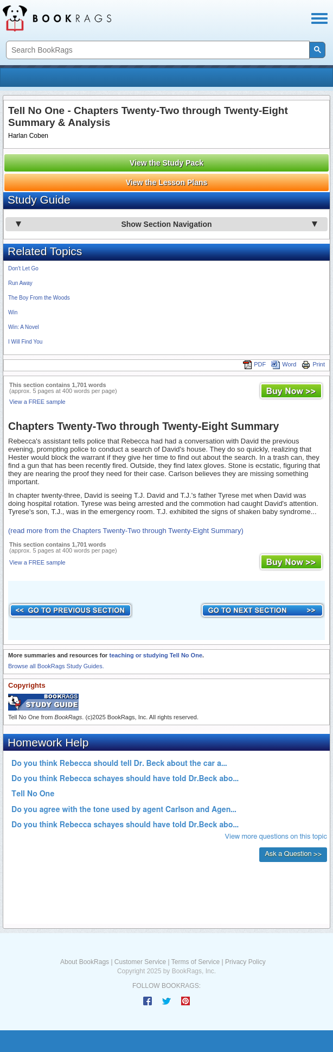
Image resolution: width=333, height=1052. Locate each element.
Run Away (20, 283)
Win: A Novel (23, 327)
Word (283, 364)
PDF (254, 364)
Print (313, 364)
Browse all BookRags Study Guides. (56, 666)
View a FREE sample (37, 401)
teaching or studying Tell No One (155, 655)
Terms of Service (195, 962)
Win (12, 312)
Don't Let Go (23, 268)
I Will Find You (25, 342)
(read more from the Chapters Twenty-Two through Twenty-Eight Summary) (126, 531)
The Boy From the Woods (39, 298)
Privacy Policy (245, 962)
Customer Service (140, 962)
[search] (156, 50)
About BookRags (84, 962)
